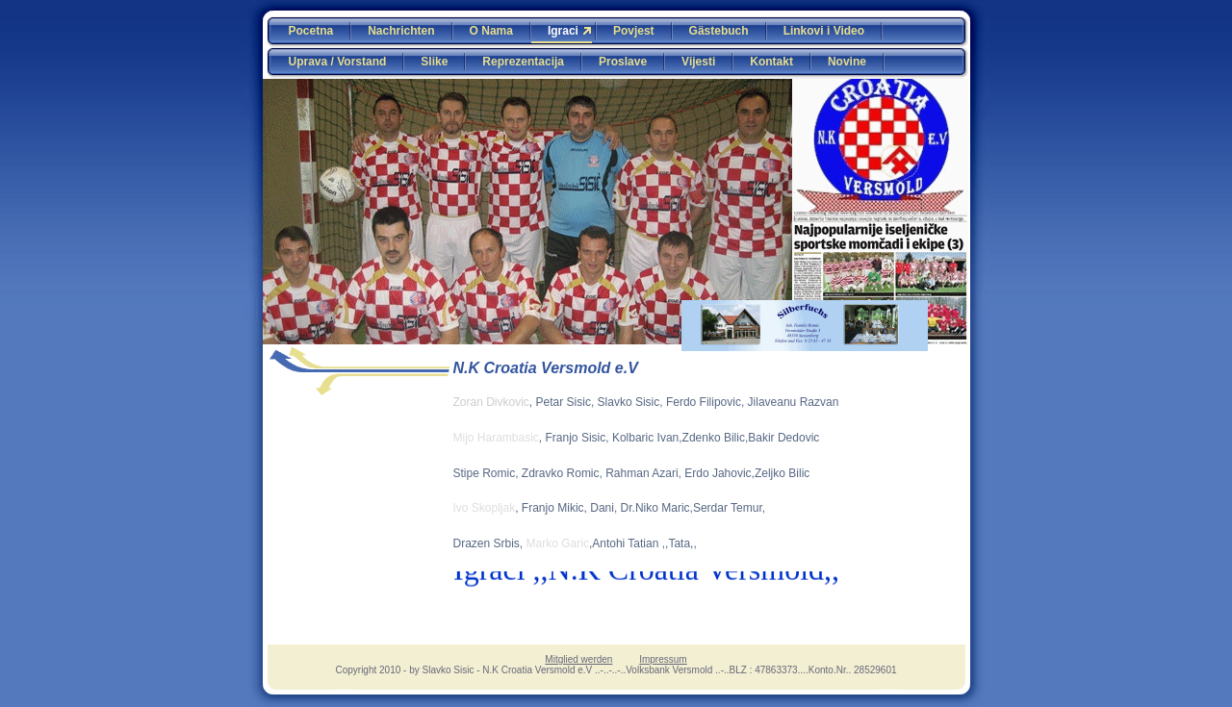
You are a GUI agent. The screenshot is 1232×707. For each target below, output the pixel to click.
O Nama (491, 31)
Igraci (563, 31)
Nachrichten (401, 31)
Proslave (623, 61)
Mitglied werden (578, 659)
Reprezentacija (523, 61)
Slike (434, 61)
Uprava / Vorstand (338, 61)
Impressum (662, 659)
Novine (847, 61)
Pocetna (311, 31)
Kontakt (771, 61)
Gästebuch (719, 31)
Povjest (633, 31)
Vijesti (698, 61)
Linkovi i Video (823, 31)
